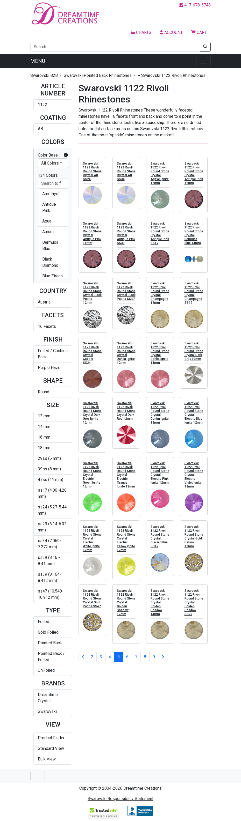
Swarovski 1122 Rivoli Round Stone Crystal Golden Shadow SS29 (194, 602)
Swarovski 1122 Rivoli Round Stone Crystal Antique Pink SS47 (160, 233)
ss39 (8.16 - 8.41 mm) (49, 560)
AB (40, 128)
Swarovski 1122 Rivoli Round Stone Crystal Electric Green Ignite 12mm (92, 474)
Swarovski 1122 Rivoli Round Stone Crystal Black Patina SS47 (126, 291)
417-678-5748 (195, 5)
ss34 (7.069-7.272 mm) (49, 543)
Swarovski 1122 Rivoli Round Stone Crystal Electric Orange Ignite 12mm (126, 474)
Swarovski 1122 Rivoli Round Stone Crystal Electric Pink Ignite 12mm (160, 472)
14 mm (44, 426)
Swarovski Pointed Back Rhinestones (98, 75)
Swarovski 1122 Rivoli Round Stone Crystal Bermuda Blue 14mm (194, 233)
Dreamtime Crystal (48, 697)
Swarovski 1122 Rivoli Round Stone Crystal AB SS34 (126, 171)
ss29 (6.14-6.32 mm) (52, 526)
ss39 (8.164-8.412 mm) (49, 577)
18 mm (44, 447)
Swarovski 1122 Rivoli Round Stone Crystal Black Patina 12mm (92, 293)
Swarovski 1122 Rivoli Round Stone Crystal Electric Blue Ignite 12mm (194, 412)
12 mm (44, 415)
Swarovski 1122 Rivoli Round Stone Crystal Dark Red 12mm (126, 410)
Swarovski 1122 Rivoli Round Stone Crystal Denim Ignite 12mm (160, 412)
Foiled (43, 621)
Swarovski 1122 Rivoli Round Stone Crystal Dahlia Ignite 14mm (160, 353)
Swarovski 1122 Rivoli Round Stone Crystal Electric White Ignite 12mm (92, 538)
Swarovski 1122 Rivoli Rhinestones (171, 75)
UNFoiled (46, 670)
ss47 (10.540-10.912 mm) (50, 594)
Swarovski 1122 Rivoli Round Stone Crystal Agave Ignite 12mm (160, 173)
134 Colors (48, 175)
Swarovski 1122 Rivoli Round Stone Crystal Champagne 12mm (160, 293)
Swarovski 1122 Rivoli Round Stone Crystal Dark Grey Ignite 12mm (92, 412)
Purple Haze (49, 367)
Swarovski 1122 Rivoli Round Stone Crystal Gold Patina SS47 (92, 598)
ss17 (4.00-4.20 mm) (52, 493)
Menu (37, 61)
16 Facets (47, 326)
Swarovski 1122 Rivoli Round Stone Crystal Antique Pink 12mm (194, 173)
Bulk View (47, 759)
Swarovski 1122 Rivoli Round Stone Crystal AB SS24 (92, 171)
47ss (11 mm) (50, 479)
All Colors (50, 163)
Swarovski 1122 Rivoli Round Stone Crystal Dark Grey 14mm (194, 351)
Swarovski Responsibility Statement (120, 798)
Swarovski (47, 711)
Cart (199, 32)
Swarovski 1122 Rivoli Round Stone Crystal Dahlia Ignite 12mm (126, 353)
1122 (42, 104)
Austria (44, 302)
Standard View (51, 748)
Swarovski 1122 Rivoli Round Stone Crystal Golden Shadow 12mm (126, 602)
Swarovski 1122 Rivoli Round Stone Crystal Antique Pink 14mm (92, 233)
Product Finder (51, 737)
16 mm (44, 437)
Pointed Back (50, 642)
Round (43, 391)
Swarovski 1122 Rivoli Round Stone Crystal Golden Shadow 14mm (160, 602)
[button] (66, 155)
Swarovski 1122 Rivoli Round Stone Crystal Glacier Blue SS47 (160, 536)
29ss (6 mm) (49, 458)
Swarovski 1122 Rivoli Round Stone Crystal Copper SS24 (92, 353)
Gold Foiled (48, 632)
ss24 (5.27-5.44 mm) (52, 510)
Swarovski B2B (44, 75)
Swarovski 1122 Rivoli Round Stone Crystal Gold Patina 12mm (194, 536)
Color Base (53, 155)
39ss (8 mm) (49, 469)
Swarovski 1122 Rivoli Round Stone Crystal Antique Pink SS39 (126, 233)
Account (171, 32)
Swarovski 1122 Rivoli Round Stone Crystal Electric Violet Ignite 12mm (194, 474)
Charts (141, 32)
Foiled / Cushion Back (53, 353)
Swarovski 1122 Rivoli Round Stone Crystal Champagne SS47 (194, 293)
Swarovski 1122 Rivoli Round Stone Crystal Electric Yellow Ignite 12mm (126, 538)
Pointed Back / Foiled (51, 656)
